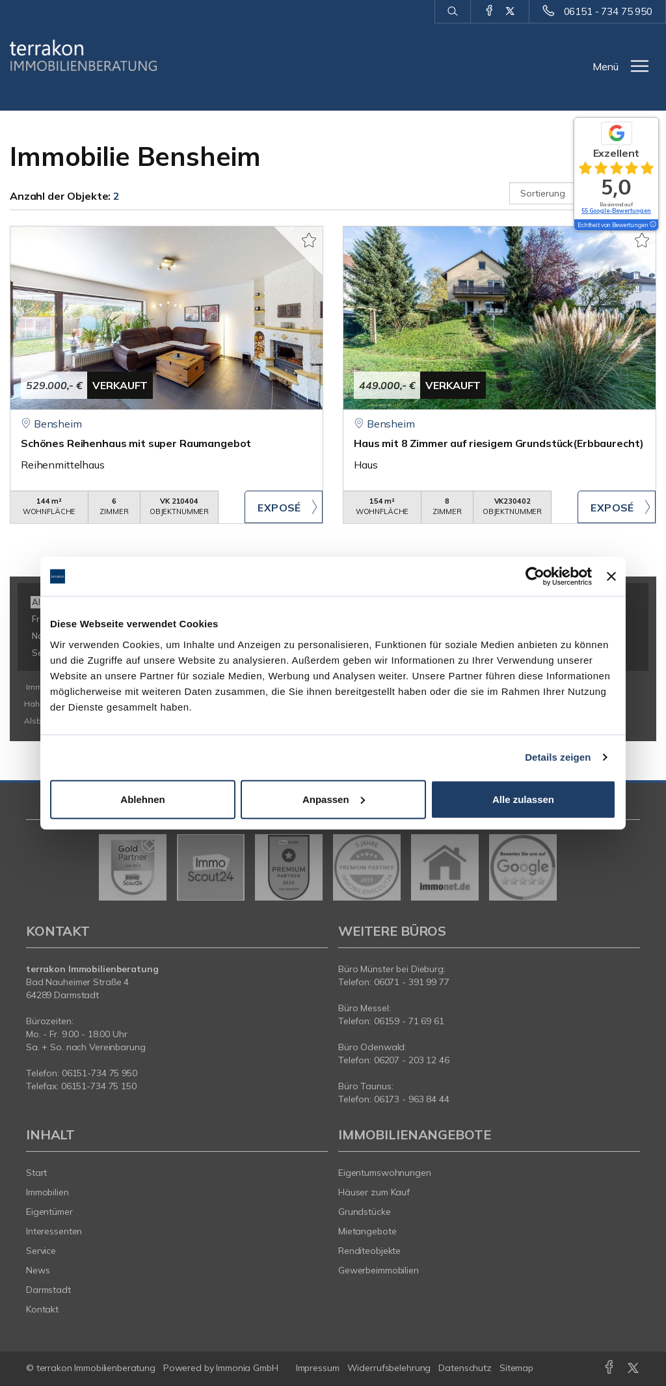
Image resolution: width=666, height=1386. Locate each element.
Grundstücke (364, 1211)
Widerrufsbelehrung (389, 1368)
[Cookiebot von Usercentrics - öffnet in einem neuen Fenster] (535, 576)
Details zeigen (558, 757)
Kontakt (42, 1309)
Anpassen (333, 798)
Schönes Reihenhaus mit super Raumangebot (136, 443)
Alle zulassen (523, 798)
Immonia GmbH (247, 1368)
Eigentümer (49, 1211)
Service (41, 1251)
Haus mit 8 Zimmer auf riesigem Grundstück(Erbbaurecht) (499, 443)
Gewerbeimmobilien (378, 1270)
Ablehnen (142, 798)
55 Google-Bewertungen (616, 210)
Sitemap (516, 1368)
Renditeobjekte (369, 1251)
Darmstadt (48, 1290)
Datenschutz (465, 1368)
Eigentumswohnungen (384, 1172)
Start (36, 1172)
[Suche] (452, 11)
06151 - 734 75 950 (608, 11)
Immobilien (47, 1192)
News (38, 1270)
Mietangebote (367, 1231)
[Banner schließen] (611, 576)
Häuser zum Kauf (374, 1192)
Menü (606, 66)
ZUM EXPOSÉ (284, 507)
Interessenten (54, 1231)
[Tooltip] (652, 225)
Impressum (318, 1368)
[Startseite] (83, 55)
